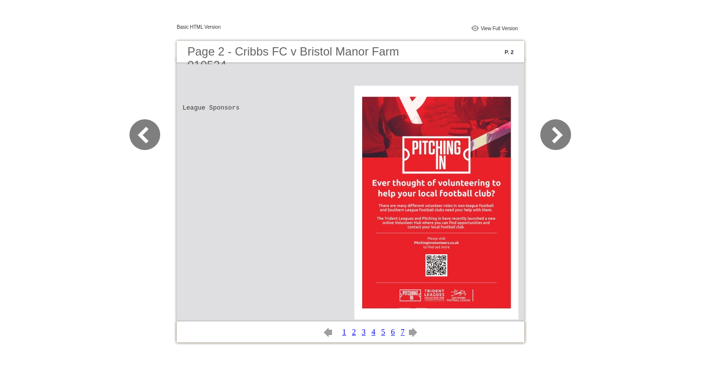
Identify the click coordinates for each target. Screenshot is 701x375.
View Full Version (499, 28)
